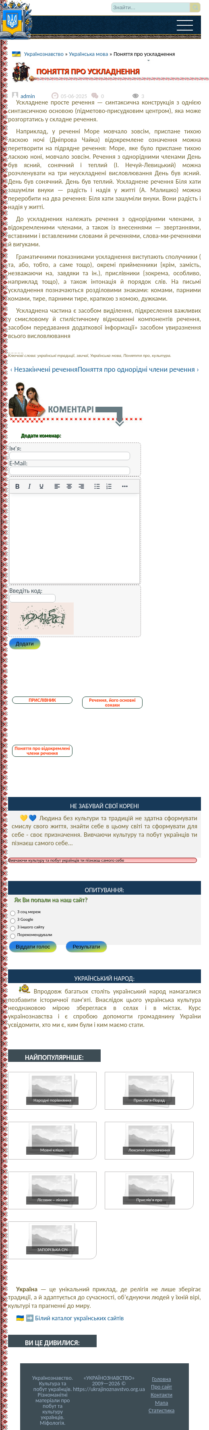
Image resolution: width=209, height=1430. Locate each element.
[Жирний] (17, 486)
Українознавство (44, 54)
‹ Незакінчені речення (43, 369)
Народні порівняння (52, 1100)
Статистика (161, 1410)
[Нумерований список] (109, 486)
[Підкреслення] (41, 486)
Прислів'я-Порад (149, 1100)
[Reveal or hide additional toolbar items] (125, 486)
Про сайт (161, 1386)
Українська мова (88, 54)
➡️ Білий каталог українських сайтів (75, 1318)
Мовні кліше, (52, 1150)
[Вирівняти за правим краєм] (81, 486)
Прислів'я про (149, 1200)
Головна (161, 1379)
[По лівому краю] (57, 486)
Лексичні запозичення (149, 1150)
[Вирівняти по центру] (69, 486)
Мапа (161, 1402)
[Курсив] (29, 486)
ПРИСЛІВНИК (42, 700)
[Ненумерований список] (97, 486)
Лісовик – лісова (52, 1200)
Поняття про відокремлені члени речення (42, 751)
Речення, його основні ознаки (112, 702)
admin (28, 96)
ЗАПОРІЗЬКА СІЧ (52, 1249)
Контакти (161, 1394)
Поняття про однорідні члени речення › (138, 369)
